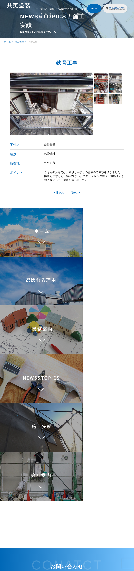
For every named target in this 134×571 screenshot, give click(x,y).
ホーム (37, 14)
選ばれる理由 (43, 11)
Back (59, 192)
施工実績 (77, 11)
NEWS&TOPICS (64, 9)
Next (74, 192)
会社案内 (84, 11)
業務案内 (52, 11)
